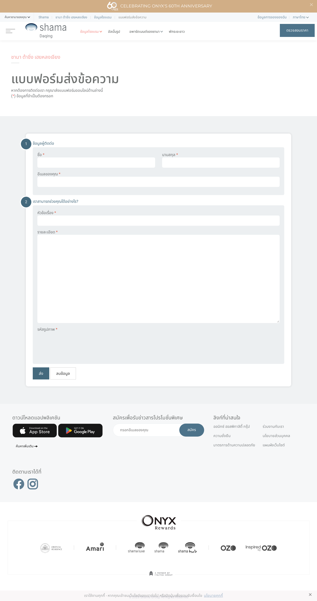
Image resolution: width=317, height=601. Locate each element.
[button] (16, 17)
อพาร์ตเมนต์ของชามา (144, 31)
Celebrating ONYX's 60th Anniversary (159, 6)
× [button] (310, 594)
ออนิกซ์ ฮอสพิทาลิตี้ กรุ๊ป (231, 426)
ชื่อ (96, 160)
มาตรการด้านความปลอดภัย (234, 445)
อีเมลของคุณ (158, 179)
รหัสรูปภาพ (47, 329)
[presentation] (72, 345)
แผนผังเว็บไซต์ (274, 445)
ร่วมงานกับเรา (273, 426)
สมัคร (191, 430)
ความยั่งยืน (222, 436)
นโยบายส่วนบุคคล (276, 436)
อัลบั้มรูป (114, 31)
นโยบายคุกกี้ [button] (213, 595)
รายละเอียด (158, 276)
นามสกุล (221, 160)
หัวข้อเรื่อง (158, 218)
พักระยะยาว (177, 31)
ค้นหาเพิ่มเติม (25, 446)
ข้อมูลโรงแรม (89, 31)
